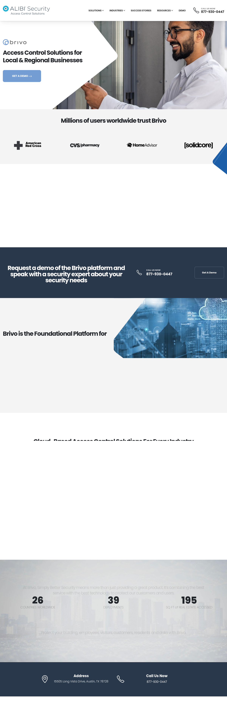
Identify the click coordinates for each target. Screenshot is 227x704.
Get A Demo (209, 272)
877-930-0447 (212, 11)
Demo (182, 10)
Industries (116, 10)
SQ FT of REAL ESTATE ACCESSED (189, 607)
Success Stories (141, 10)
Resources (164, 10)
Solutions (95, 10)
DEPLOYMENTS (113, 607)
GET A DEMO (22, 76)
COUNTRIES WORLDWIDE (37, 607)
